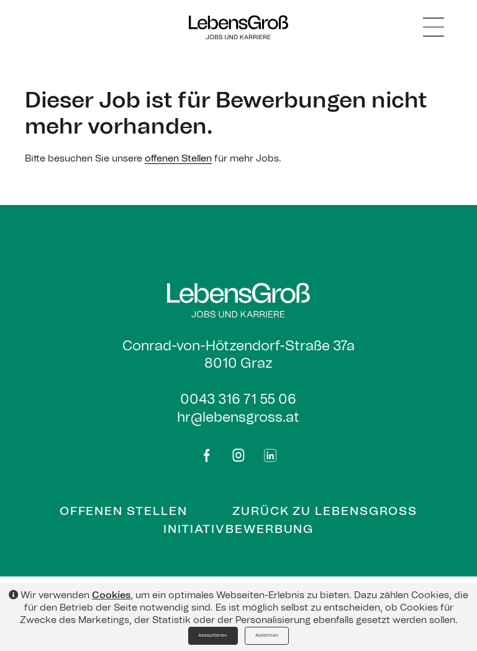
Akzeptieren (212, 635)
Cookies (111, 595)
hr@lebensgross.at (238, 417)
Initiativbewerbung (238, 529)
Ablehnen (267, 635)
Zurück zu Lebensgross (324, 511)
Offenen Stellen (124, 511)
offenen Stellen (178, 158)
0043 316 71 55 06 (238, 399)
